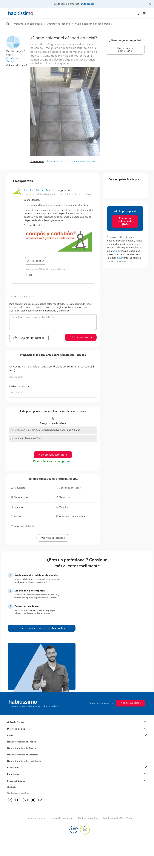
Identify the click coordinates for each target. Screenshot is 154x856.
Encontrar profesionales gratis (125, 221)
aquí (114, 251)
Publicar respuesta (80, 337)
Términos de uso (36, 818)
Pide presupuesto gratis (52, 454)
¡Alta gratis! (87, 4)
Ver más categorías (53, 538)
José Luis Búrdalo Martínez (40, 190)
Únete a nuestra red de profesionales (42, 628)
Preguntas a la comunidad (28, 24)
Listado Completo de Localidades (24, 761)
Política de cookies (88, 818)
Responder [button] (35, 261)
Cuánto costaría (19, 386)
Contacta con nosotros (18, 793)
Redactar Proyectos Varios (29, 438)
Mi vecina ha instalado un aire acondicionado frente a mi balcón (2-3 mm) (51, 368)
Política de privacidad (61, 818)
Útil (28, 275)
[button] (13, 42)
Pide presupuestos (130, 703)
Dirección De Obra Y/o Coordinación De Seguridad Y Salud (47, 430)
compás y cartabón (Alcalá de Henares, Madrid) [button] (50, 194)
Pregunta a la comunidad (125, 49)
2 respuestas (16, 377)
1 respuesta (37, 161)
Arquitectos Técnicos (58, 24)
